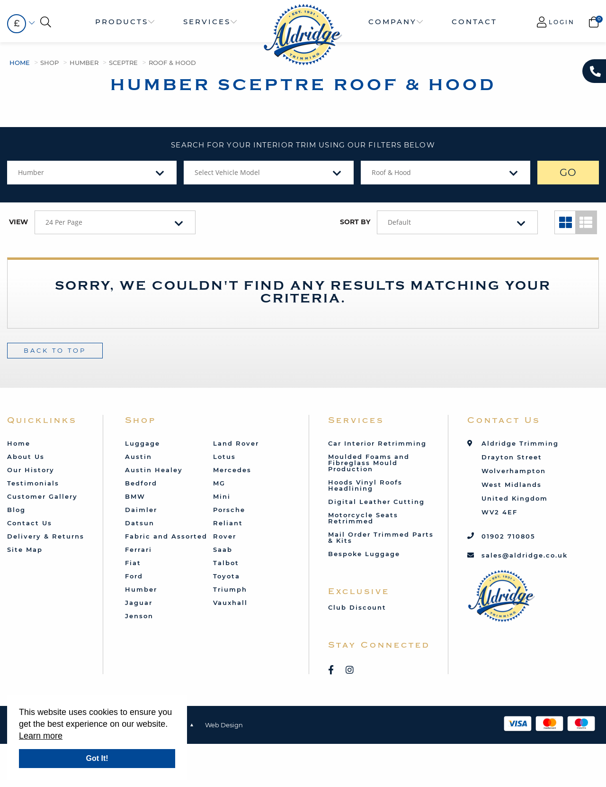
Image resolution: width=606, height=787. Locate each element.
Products (121, 21)
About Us (26, 456)
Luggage (142, 443)
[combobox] (16, 23)
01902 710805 (508, 536)
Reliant (228, 523)
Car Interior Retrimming (377, 443)
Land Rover (236, 443)
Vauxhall (230, 602)
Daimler (141, 509)
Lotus (224, 456)
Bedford (141, 483)
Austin (138, 456)
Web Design (224, 725)
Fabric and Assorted (166, 536)
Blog (16, 509)
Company (392, 21)
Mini (222, 496)
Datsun (139, 523)
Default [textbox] (399, 222)
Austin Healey (154, 470)
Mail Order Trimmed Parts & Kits (381, 537)
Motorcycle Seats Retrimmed (363, 518)
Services (207, 21)
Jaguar (138, 602)
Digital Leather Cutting (376, 501)
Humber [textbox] (31, 172)
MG (219, 483)
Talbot (226, 563)
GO (568, 172)
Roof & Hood (172, 62)
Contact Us (29, 523)
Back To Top (55, 350)
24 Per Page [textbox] (63, 222)
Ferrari (138, 549)
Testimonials (33, 483)
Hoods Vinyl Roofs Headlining (365, 485)
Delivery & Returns (45, 536)
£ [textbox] (16, 23)
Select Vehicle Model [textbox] (227, 172)
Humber (84, 62)
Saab (222, 549)
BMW (135, 496)
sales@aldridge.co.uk (524, 555)
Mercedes (232, 470)
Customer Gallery (42, 496)
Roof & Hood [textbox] (391, 172)
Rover (224, 536)
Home (19, 62)
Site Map (25, 549)
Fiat (133, 563)
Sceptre (123, 62)
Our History (30, 470)
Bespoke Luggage (364, 554)
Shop (49, 62)
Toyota (226, 576)
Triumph (230, 589)
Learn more (40, 736)
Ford (134, 576)
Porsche (229, 509)
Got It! (97, 758)
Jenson (139, 616)
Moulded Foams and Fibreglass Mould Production (369, 463)
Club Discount (357, 607)
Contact (474, 21)
